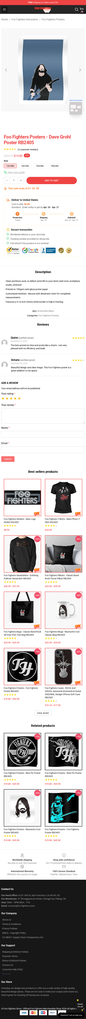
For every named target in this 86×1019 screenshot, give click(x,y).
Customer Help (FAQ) (12, 969)
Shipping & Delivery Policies (15, 952)
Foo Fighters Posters (53, 19)
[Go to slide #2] (51, 124)
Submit (7, 459)
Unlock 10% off (80, 1005)
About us (6, 919)
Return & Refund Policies (14, 960)
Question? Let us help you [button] (71, 1015)
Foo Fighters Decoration (24, 19)
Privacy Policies (9, 928)
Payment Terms (9, 956)
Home (4, 19)
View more (43, 713)
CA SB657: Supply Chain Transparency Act (22, 937)
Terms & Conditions (11, 924)
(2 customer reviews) (28, 149)
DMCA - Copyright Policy (14, 933)
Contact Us (7, 965)
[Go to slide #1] (34, 124)
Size (6, 161)
